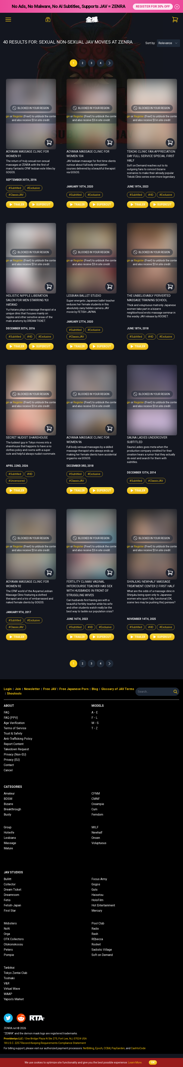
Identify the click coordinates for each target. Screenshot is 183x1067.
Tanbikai (9, 967)
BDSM (8, 799)
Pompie (9, 955)
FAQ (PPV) (11, 717)
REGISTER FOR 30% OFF (152, 6)
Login (6, 116)
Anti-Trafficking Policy (18, 738)
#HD (150, 194)
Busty (7, 814)
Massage (10, 843)
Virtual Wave (12, 988)
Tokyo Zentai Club (15, 973)
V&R (6, 983)
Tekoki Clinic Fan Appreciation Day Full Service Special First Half (151, 156)
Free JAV (49, 689)
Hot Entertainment (103, 905)
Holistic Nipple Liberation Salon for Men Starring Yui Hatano (27, 300)
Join (18, 689)
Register (18, 116)
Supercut (41, 204)
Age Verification (14, 723)
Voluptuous (99, 843)
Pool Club (98, 923)
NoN (7, 928)
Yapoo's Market (14, 999)
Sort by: (150, 43)
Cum (94, 809)
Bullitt (7, 879)
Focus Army (99, 879)
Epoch (99, 1048)
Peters (8, 949)
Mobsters (10, 923)
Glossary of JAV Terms (117, 689)
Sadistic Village (102, 949)
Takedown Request (16, 749)
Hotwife (9, 832)
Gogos (96, 884)
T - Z (95, 728)
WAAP (8, 994)
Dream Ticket (12, 889)
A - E (95, 712)
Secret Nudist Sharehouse (27, 437)
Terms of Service (15, 728)
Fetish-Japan (12, 905)
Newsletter (32, 689)
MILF (95, 827)
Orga (7, 934)
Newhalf (97, 832)
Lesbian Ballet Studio (84, 295)
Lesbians (10, 838)
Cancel (8, 770)
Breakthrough (12, 809)
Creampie (98, 804)
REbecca (97, 939)
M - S (95, 723)
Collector (10, 884)
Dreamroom (11, 895)
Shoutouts (14, 693)
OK (153, 1062)
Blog (95, 689)
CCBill (107, 1048)
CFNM (96, 793)
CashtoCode (138, 1048)
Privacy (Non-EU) (15, 754)
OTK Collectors (14, 939)
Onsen (96, 838)
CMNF (96, 799)
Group (7, 827)
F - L (95, 717)
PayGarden (118, 1048)
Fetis (7, 900)
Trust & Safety (13, 733)
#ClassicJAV (15, 194)
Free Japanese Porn (73, 689)
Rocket (96, 944)
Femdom (97, 814)
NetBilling (88, 1048)
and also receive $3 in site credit (30, 120)
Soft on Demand (102, 955)
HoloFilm (97, 900)
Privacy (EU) (12, 759)
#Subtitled (14, 188)
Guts (95, 889)
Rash (95, 934)
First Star (10, 910)
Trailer (16, 204)
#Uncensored (16, 480)
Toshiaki (9, 978)
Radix (95, 928)
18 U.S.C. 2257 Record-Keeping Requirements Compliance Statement (45, 1042)
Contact (9, 765)
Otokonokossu (13, 944)
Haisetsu (97, 895)
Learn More (135, 1062)
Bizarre (8, 804)
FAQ (6, 712)
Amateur (9, 793)
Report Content (13, 744)
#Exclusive (33, 188)
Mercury (97, 910)
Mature (8, 848)
